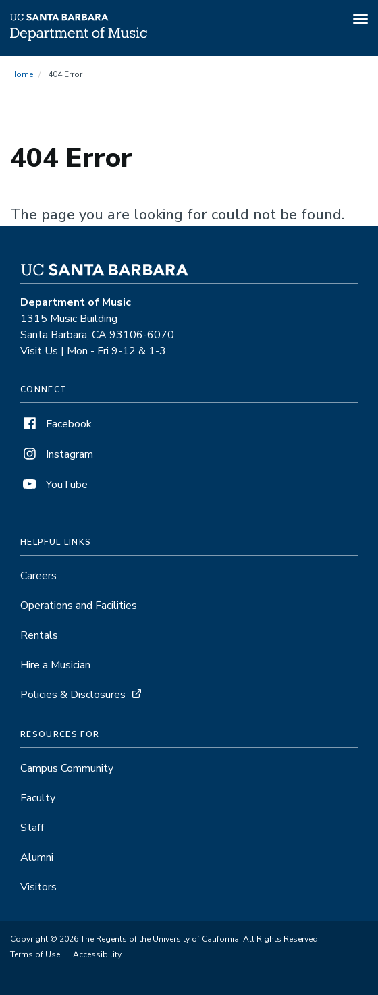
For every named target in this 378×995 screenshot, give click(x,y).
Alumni (36, 857)
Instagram (56, 454)
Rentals (39, 635)
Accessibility (97, 954)
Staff (32, 827)
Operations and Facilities (78, 605)
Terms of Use (35, 954)
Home (21, 74)
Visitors (38, 887)
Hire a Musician (55, 664)
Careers (38, 575)
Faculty (37, 797)
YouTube (54, 484)
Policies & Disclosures (73, 694)
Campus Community (66, 768)
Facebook (56, 423)
